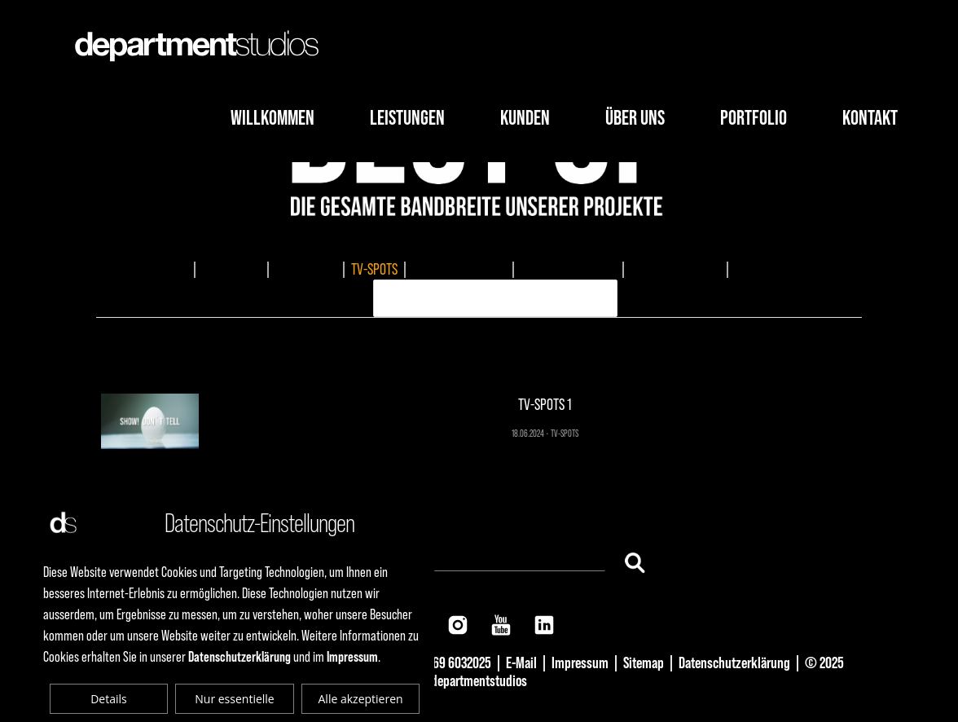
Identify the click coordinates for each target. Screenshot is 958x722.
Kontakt (870, 118)
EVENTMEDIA (305, 269)
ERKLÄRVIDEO (767, 269)
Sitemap (643, 662)
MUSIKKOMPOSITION (568, 269)
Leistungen (407, 118)
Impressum (580, 662)
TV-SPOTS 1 (479, 352)
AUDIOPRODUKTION (675, 269)
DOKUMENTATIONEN (459, 269)
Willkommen (272, 118)
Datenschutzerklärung (734, 662)
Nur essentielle (234, 699)
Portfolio (753, 118)
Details (108, 699)
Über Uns (635, 118)
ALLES (172, 269)
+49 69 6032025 (451, 662)
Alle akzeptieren (361, 699)
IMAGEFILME (231, 269)
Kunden (525, 118)
